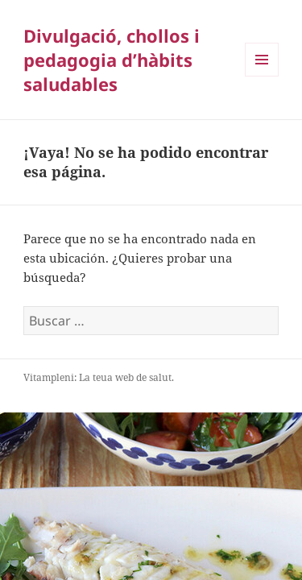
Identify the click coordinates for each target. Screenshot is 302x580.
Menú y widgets (262, 76)
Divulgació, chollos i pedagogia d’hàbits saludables (111, 59)
